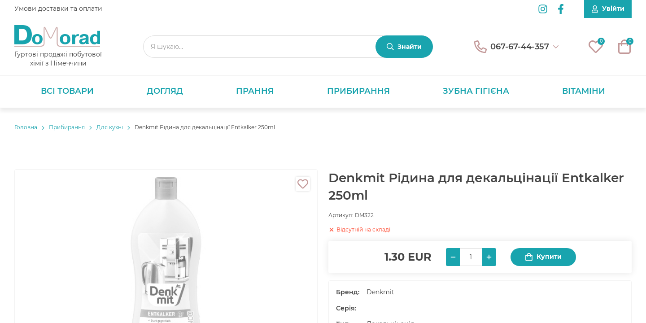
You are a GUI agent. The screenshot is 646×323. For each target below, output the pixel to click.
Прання (255, 91)
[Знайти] (404, 46)
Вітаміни (583, 91)
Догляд (165, 91)
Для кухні (109, 127)
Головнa (25, 127)
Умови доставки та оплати (58, 8)
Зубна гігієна (476, 91)
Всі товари (67, 91)
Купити (543, 257)
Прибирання (358, 91)
